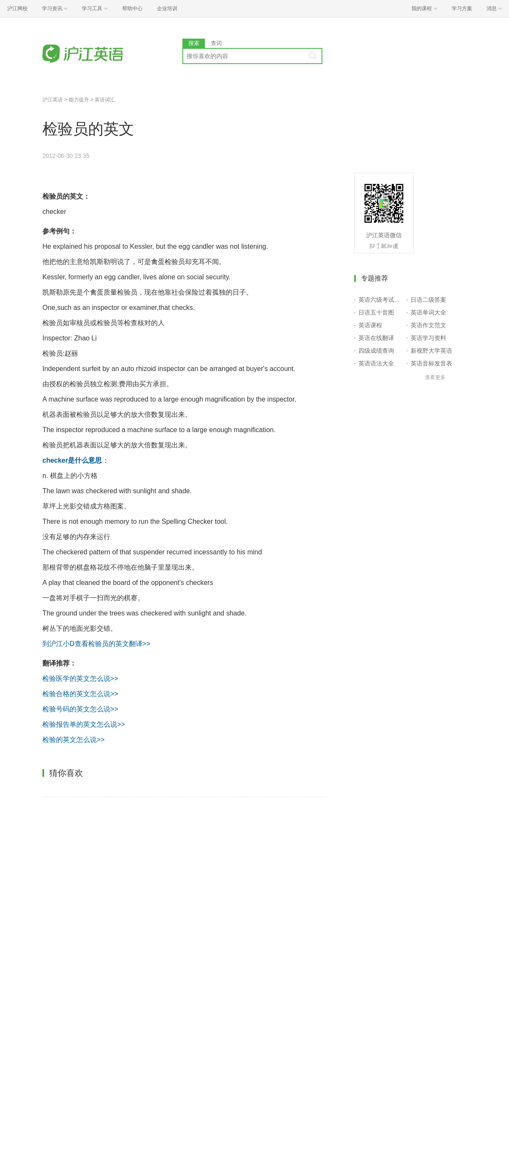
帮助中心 (132, 8)
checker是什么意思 (72, 460)
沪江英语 (52, 100)
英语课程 (370, 325)
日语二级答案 (428, 299)
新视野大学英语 (431, 350)
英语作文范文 (428, 325)
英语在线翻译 (376, 337)
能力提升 (79, 100)
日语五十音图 (376, 312)
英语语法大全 (376, 363)
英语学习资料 (428, 337)
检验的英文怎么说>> (73, 739)
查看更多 (435, 377)
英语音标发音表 (431, 363)
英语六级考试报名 (380, 299)
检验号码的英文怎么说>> (80, 709)
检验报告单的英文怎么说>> (83, 724)
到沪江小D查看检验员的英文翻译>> (96, 643)
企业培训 (167, 8)
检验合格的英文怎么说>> (80, 693)
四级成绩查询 (376, 350)
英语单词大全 (428, 312)
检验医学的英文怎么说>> (80, 678)
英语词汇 (105, 100)
